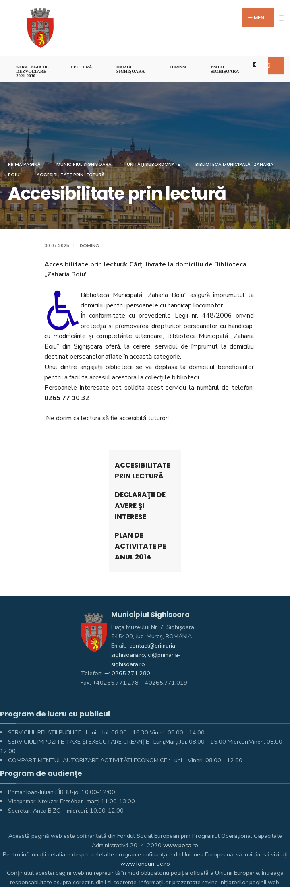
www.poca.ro (180, 845)
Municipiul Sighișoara (84, 164)
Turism (177, 66)
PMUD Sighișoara (225, 69)
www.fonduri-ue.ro (145, 864)
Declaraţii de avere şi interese (140, 505)
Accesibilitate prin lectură (71, 174)
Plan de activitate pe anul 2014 (140, 546)
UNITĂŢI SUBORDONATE (153, 164)
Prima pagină (24, 164)
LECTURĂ (81, 66)
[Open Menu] (281, 18)
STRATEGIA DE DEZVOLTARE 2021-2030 (32, 71)
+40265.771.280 (127, 673)
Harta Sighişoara (130, 69)
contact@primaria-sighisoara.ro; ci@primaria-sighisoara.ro (145, 654)
